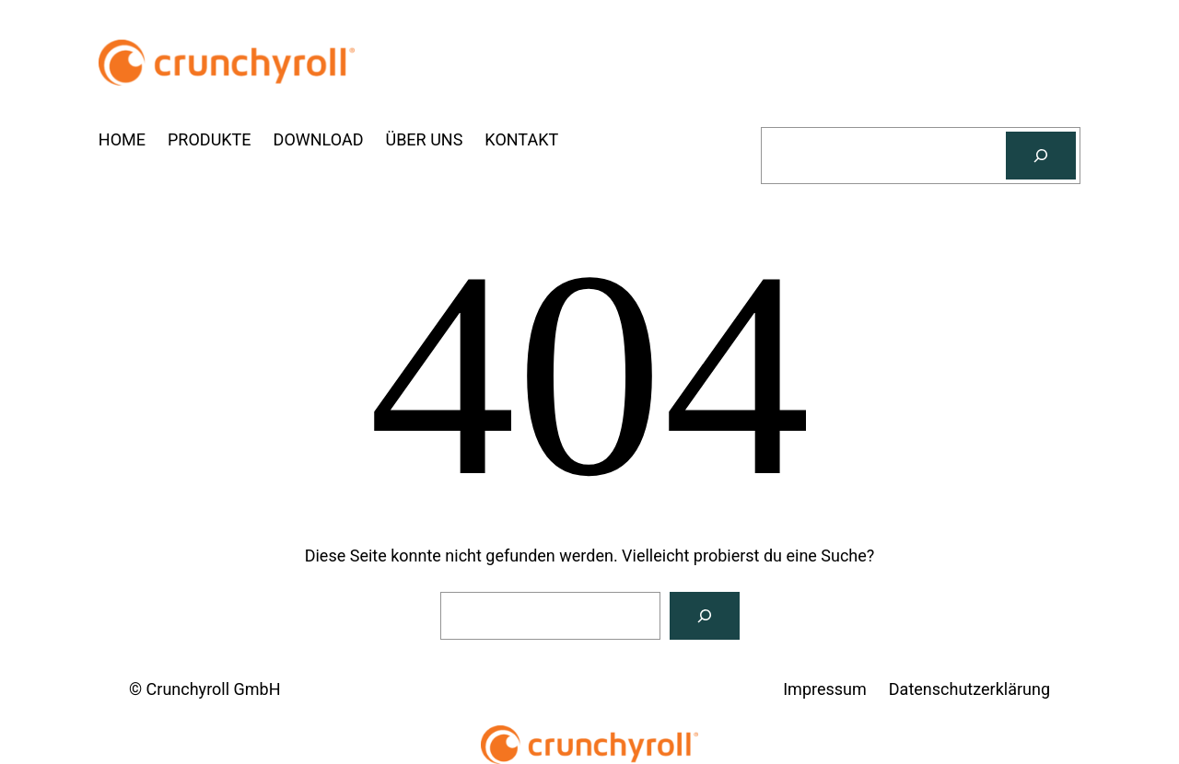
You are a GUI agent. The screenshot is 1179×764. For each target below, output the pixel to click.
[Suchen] (1041, 155)
